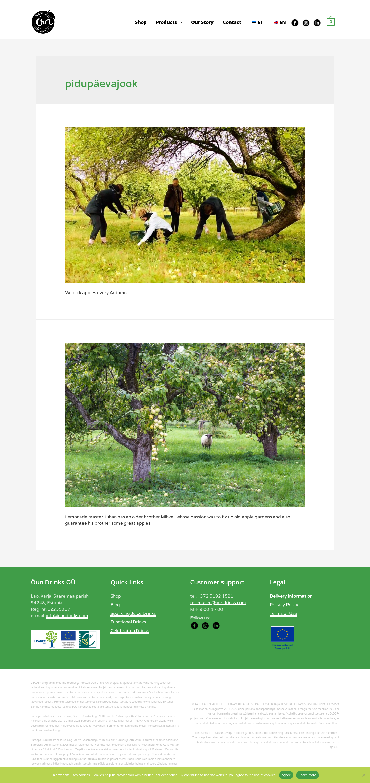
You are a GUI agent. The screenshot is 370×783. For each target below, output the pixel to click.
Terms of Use (283, 614)
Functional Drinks (128, 622)
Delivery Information (291, 597)
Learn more (307, 775)
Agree (286, 775)
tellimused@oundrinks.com (218, 603)
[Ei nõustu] (363, 775)
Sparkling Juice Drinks (133, 614)
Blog (115, 605)
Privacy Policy (284, 605)
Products (166, 22)
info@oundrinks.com (67, 616)
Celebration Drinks (129, 630)
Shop (141, 22)
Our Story (202, 22)
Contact (232, 22)
